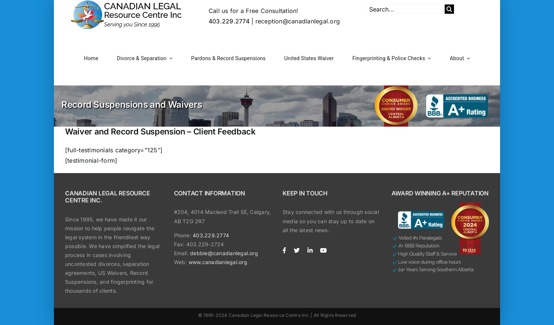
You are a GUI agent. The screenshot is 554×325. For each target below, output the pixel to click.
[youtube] (323, 250)
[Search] (449, 9)
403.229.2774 (229, 21)
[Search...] (404, 9)
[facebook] (284, 250)
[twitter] (297, 250)
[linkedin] (310, 250)
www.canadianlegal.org (218, 262)
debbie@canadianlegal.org (224, 253)
